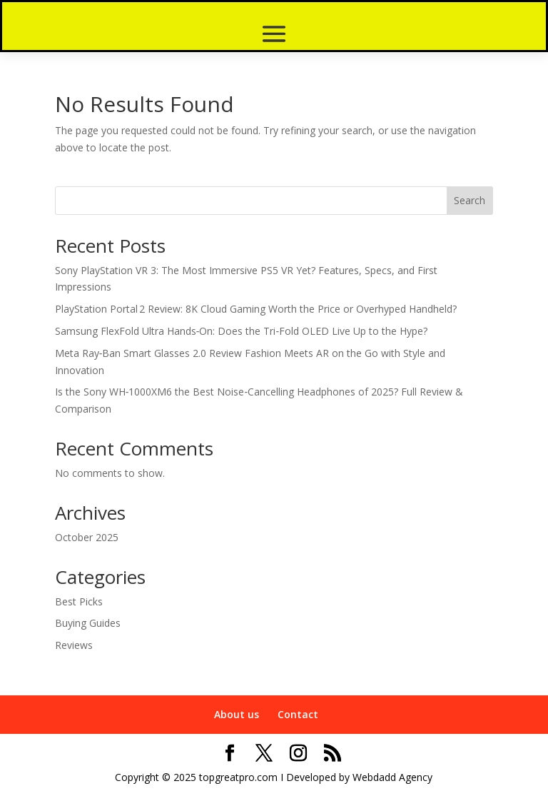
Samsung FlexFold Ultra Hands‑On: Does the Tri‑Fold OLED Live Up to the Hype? (241, 331)
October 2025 (86, 537)
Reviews (74, 645)
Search (469, 200)
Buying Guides (88, 623)
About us (236, 714)
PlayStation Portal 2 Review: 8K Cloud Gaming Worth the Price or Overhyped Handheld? (256, 309)
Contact (298, 714)
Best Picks (79, 601)
